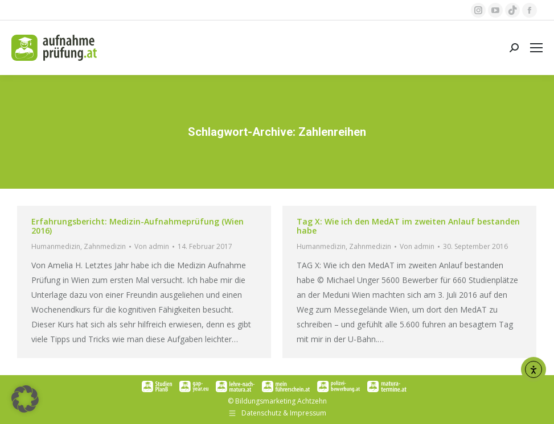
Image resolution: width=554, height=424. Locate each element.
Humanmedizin (55, 246)
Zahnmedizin (105, 246)
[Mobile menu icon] (536, 47)
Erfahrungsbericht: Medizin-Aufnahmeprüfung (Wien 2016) (137, 226)
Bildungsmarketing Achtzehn (281, 401)
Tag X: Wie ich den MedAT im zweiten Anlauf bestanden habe (408, 226)
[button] (25, 399)
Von (151, 246)
